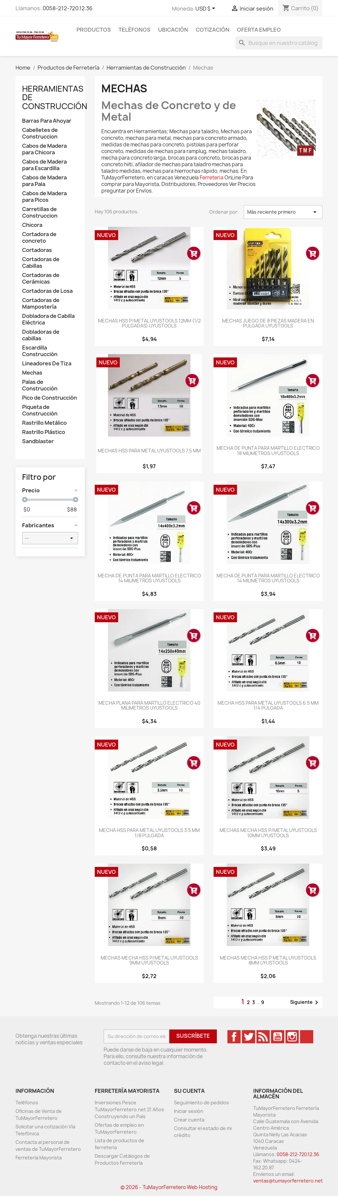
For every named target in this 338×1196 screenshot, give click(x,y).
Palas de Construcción (39, 385)
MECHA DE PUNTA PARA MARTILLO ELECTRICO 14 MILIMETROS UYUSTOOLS (149, 578)
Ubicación (173, 29)
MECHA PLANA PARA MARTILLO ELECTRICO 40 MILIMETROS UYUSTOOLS (149, 705)
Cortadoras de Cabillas (40, 262)
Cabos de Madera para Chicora (44, 149)
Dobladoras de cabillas (40, 335)
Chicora (32, 225)
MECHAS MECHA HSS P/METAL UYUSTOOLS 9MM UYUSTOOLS (149, 960)
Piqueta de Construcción (39, 410)
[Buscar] (278, 42)
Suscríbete (193, 1035)
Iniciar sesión (188, 1111)
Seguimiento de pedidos (201, 1102)
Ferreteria (211, 177)
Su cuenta (189, 1090)
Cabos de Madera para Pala (44, 181)
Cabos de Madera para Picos (44, 196)
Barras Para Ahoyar (46, 120)
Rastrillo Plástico (43, 432)
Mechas (32, 372)
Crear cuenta (189, 1120)
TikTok (306, 1036)
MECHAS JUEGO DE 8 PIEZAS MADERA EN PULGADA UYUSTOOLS (268, 323)
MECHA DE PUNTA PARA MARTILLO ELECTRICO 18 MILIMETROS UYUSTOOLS (268, 450)
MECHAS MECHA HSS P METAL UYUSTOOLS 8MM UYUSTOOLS (268, 960)
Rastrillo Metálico (44, 422)
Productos (94, 29)
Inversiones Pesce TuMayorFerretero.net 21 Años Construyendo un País (129, 1109)
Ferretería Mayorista (39, 1157)
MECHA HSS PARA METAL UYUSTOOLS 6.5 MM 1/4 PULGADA (268, 705)
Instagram (292, 1036)
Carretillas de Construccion (39, 212)
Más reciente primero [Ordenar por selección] (283, 212)
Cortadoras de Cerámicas (40, 278)
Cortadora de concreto (39, 237)
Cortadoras (37, 250)
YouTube (277, 1036)
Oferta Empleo (259, 29)
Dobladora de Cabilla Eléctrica (48, 319)
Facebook (234, 1036)
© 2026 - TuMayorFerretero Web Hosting (169, 1187)
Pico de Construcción (49, 397)
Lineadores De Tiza (46, 363)
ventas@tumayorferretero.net (288, 1181)
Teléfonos (134, 29)
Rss (263, 1036)
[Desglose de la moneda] (206, 9)
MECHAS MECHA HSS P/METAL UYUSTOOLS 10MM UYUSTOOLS (268, 832)
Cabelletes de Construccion (40, 133)
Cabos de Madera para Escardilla (44, 165)
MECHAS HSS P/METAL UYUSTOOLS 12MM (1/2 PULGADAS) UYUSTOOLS (149, 323)
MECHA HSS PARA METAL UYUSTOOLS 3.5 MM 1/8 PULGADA (149, 832)
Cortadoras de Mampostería (40, 303)
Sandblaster (38, 441)
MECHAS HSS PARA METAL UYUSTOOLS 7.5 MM (149, 450)
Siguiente (305, 1002)
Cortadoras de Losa (47, 291)
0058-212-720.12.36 (67, 8)
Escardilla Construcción (39, 351)
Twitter (248, 1036)
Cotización (212, 29)
